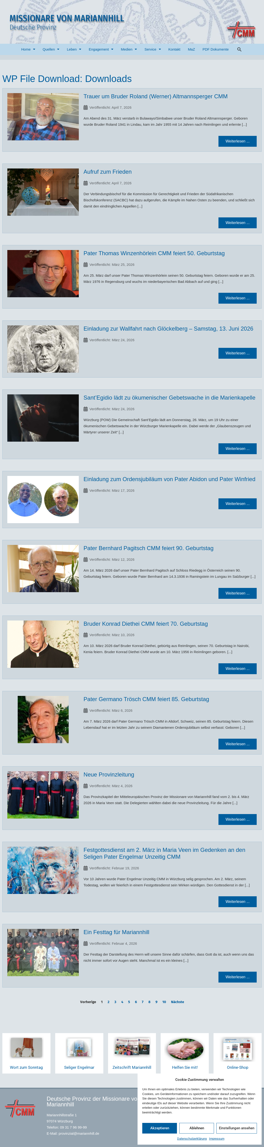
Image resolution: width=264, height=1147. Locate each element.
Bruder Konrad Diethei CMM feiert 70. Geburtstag (146, 624)
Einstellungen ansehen (236, 1128)
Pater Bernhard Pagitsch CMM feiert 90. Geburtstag (149, 548)
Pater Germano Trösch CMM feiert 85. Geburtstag (146, 699)
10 (164, 1002)
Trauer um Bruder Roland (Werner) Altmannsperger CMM (156, 96)
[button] (239, 49)
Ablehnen (196, 1128)
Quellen (51, 49)
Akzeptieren (159, 1128)
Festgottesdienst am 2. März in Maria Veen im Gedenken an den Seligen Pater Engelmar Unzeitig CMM (164, 853)
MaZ (191, 49)
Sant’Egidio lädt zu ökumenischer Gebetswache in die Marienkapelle (169, 397)
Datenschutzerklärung (192, 1138)
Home (28, 49)
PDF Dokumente (215, 49)
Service (152, 49)
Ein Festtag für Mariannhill (116, 932)
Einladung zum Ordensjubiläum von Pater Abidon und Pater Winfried (169, 479)
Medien (129, 49)
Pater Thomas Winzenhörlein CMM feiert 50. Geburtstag (154, 253)
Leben (74, 49)
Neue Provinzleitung (109, 774)
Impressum (216, 1138)
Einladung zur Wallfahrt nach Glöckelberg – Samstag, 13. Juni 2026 (168, 328)
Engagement (101, 49)
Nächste (177, 1002)
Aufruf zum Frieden (108, 171)
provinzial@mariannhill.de (79, 1133)
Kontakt (174, 49)
